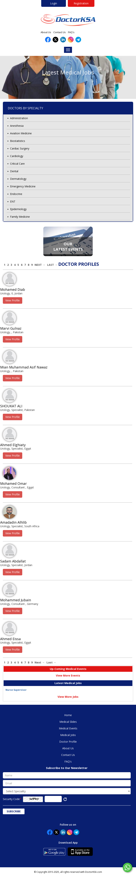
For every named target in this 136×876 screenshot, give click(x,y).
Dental (14, 171)
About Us (46, 32)
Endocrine (16, 194)
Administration (19, 118)
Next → (40, 265)
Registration (81, 3)
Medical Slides (68, 721)
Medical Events (68, 728)
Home (68, 715)
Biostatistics (17, 141)
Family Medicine (20, 216)
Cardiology (16, 156)
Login (53, 3)
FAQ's (71, 32)
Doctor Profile (68, 741)
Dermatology (18, 179)
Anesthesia (17, 125)
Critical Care (17, 163)
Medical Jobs (68, 735)
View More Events (68, 675)
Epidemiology (18, 209)
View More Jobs (68, 696)
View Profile (12, 300)
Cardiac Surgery (19, 148)
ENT (12, 201)
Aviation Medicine (21, 133)
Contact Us (59, 32)
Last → (52, 265)
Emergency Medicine (23, 186)
